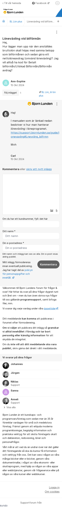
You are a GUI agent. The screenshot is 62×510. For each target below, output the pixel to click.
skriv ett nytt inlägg (39, 169)
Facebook (39, 3)
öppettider (50, 308)
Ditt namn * (8, 231)
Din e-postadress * (13, 243)
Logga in (54, 487)
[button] (51, 210)
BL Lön (45, 92)
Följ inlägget (10, 92)
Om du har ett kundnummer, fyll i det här (25, 218)
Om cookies (52, 491)
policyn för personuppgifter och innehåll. (17, 274)
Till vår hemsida (11, 3)
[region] (31, 63)
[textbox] (31, 190)
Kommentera (48, 264)
